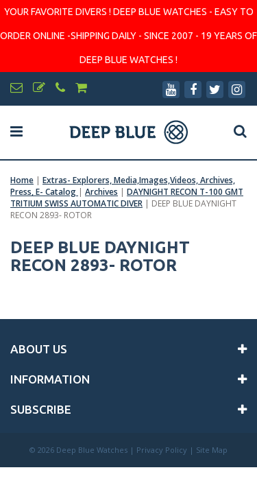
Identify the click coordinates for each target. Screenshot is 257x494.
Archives (101, 192)
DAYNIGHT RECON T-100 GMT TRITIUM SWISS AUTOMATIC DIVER (126, 197)
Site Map (212, 450)
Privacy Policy (161, 450)
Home (22, 180)
